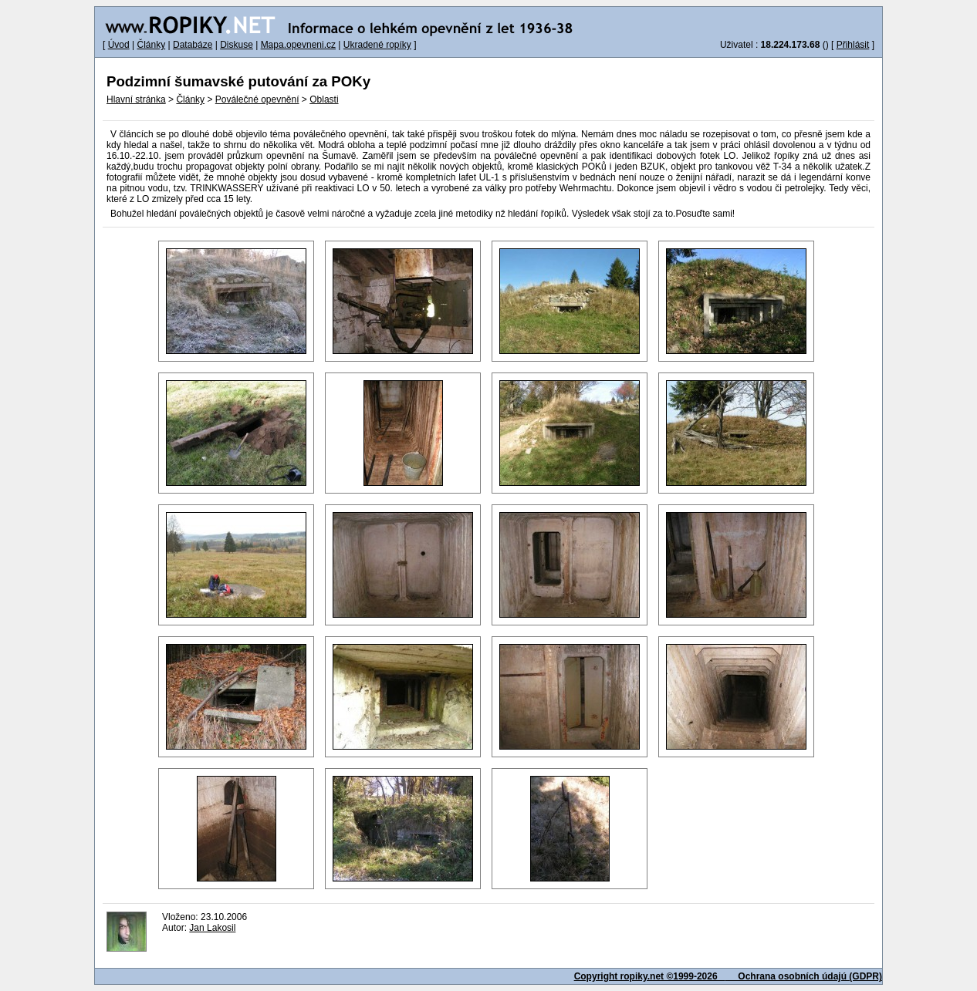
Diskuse (236, 44)
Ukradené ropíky (377, 44)
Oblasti (323, 99)
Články (151, 44)
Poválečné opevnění (257, 99)
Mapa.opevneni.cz (298, 44)
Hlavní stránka (136, 99)
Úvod (119, 44)
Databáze (192, 44)
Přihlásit (853, 44)
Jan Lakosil (212, 927)
